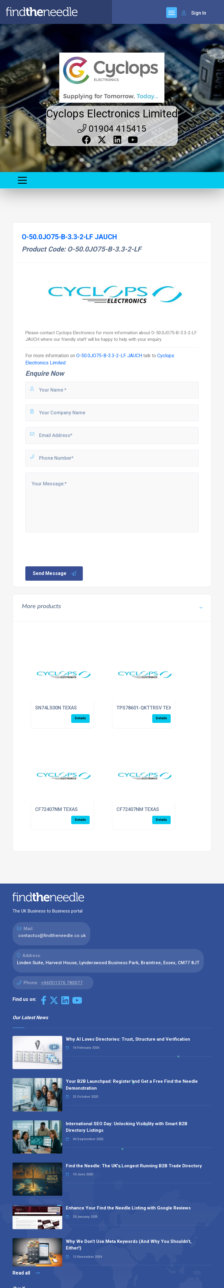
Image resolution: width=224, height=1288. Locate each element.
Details (80, 718)
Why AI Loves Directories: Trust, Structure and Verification (128, 1039)
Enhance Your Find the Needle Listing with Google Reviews (128, 1208)
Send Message (55, 573)
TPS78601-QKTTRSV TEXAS (147, 708)
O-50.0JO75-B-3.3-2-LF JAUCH (109, 355)
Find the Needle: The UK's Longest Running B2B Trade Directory (134, 1166)
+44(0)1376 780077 (62, 982)
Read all (26, 1273)
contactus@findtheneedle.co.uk (52, 935)
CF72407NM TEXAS (56, 809)
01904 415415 (111, 128)
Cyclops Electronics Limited (112, 114)
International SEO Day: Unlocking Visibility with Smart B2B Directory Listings (126, 1127)
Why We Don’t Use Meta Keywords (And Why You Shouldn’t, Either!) (129, 1245)
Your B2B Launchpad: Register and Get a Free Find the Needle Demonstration (132, 1085)
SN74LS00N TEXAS (56, 708)
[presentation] (69, 548)
